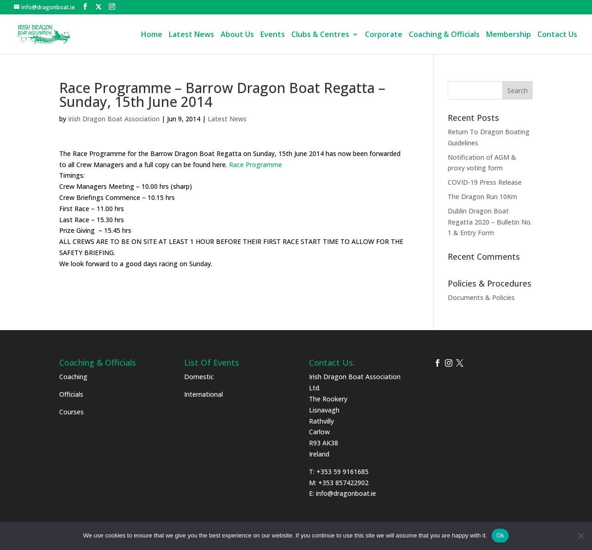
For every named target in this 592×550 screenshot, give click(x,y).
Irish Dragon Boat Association (114, 118)
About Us (237, 35)
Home (151, 35)
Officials (71, 394)
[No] (580, 535)
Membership (508, 35)
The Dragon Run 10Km (482, 196)
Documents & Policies (481, 297)
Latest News (191, 35)
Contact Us (557, 35)
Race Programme (255, 164)
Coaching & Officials (444, 35)
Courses (71, 411)
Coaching (73, 376)
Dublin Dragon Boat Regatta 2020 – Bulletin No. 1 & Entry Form (490, 222)
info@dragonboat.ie (346, 493)
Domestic (199, 376)
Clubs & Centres (320, 35)
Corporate (383, 35)
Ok (500, 535)
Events (272, 35)
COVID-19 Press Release (485, 182)
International (203, 394)
